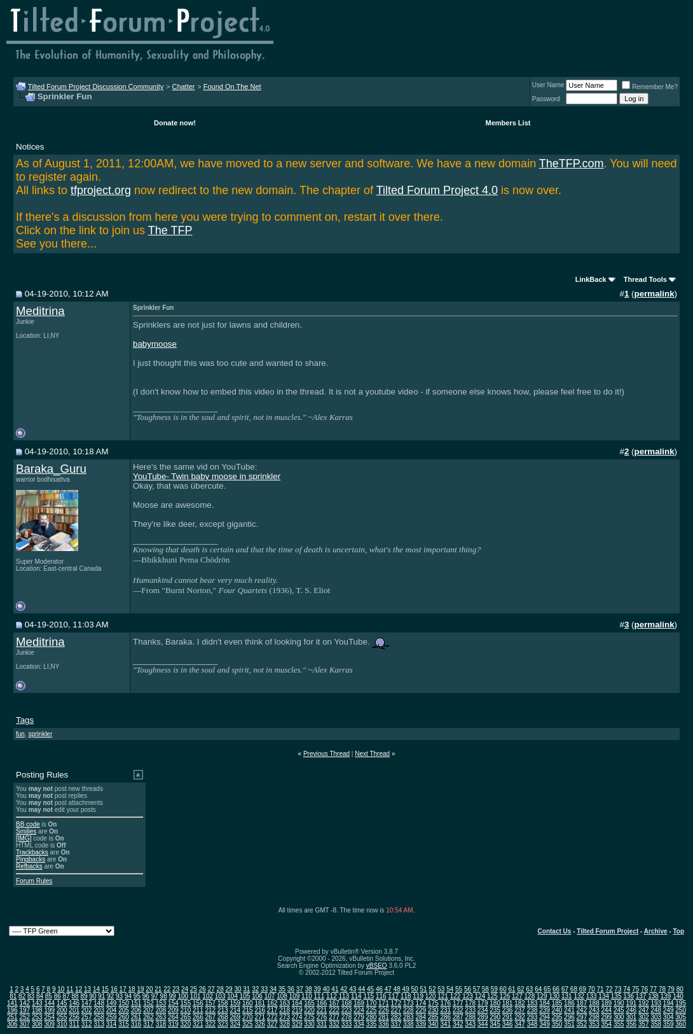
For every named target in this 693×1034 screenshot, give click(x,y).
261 (136, 1017)
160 (247, 1003)
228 (408, 1010)
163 (284, 1003)
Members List (508, 123)
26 (202, 989)
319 (173, 1024)
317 (148, 1024)
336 (383, 1024)
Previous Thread (326, 753)
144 (49, 1003)
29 (228, 989)
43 (352, 989)
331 (322, 1024)
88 (75, 996)
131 (566, 996)
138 (653, 996)
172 (396, 1003)
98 (163, 996)
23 (175, 989)
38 (308, 989)
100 (182, 996)
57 (476, 989)
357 (643, 1024)
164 (297, 1003)
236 (507, 1010)
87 (66, 996)
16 (114, 989)
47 (388, 989)
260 (123, 1017)
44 (361, 989)
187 (582, 1003)
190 (619, 1003)
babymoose (155, 344)
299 (606, 1017)
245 (619, 1010)
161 (259, 1003)
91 (101, 996)
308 (37, 1024)
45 (370, 989)
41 (334, 989)
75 (635, 989)
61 (511, 989)
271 (259, 1017)
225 (371, 1010)
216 (259, 1010)
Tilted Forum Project (607, 931)
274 (297, 1017)
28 (220, 989)
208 (161, 1010)
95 (137, 996)
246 (631, 1010)
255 (62, 1017)
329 (297, 1024)
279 (358, 1017)
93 (119, 996)
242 (582, 1010)
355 (619, 1024)
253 (37, 1017)
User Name (548, 84)
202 (86, 1010)
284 (420, 1017)
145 (62, 1003)
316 (136, 1024)
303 (655, 1017)
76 (644, 989)
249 (668, 1010)
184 (544, 1003)
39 (317, 989)
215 (247, 1010)
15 (105, 989)
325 (247, 1024)
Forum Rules (34, 880)
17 (123, 989)
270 (247, 1017)
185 (557, 1003)
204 (111, 1010)
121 (442, 996)
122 (455, 996)
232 (458, 1010)
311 (74, 1024)
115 (368, 996)
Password (546, 98)
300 (619, 1017)
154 (173, 1003)
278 (346, 1017)
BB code (28, 824)
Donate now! (175, 123)
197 (24, 1010)
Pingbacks (30, 859)
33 (264, 989)
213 (222, 1010)
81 (13, 996)
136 (628, 996)
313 (98, 1024)
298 (594, 1017)
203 (98, 1010)
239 (544, 1010)
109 (294, 996)
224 (358, 1010)
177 (458, 1003)
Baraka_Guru (51, 468)
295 (557, 1017)
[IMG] (23, 838)
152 (148, 1003)
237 (519, 1010)
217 (272, 1010)
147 (86, 1003)
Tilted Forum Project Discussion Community (96, 86)
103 (220, 996)
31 (246, 989)
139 (666, 996)
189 (606, 1003)
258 (98, 1017)
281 (383, 1017)
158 (222, 1003)
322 (210, 1024)
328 (284, 1024)
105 (245, 996)
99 (171, 996)
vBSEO (376, 965)
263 (161, 1017)
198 (37, 1010)
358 (655, 1024)
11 (69, 989)
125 (492, 996)
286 (445, 1017)
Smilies (26, 831)
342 (458, 1024)
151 (136, 1003)
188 (594, 1003)
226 (383, 1010)
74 (626, 989)
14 (96, 989)
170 (371, 1003)
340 (433, 1024)
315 (123, 1024)
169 (358, 1003)
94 (128, 996)
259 (111, 1017)
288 (470, 1017)
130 (554, 996)
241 (569, 1010)
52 (432, 989)
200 (62, 1010)
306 (12, 1024)
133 (591, 996)
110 (306, 996)
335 (371, 1024)
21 (157, 989)
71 (600, 989)
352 (582, 1024)
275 (309, 1017)
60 (503, 989)
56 (467, 989)
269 (235, 1017)
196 (12, 1010)
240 (557, 1010)
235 (495, 1010)
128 (530, 996)
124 (480, 996)
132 (578, 996)
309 (49, 1024)
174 (420, 1003)
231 (445, 1010)
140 (678, 996)
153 (161, 1003)
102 (207, 996)
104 (232, 996)
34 (273, 989)
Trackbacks (32, 852)
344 (482, 1024)
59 (494, 989)
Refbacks (29, 866)
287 (458, 1017)
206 (136, 1010)
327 (272, 1024)
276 (322, 1017)
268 (222, 1017)
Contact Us (555, 931)
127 (517, 996)
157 (210, 1003)
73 (617, 989)
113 (343, 996)
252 (24, 1017)
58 (485, 989)
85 (48, 996)
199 (49, 1010)
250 (680, 1010)
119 (418, 996)
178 (470, 1003)
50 (414, 989)
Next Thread (372, 753)
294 (544, 1017)
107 (269, 996)
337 (396, 1024)
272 (272, 1017)
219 (297, 1010)
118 (406, 996)
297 (582, 1017)
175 (433, 1003)
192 (643, 1003)
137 (641, 996)
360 (680, 1024)
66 (555, 989)
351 (569, 1024)
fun (20, 733)
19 (140, 989)
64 (538, 989)
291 (507, 1017)
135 (616, 996)
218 (284, 1010)
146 (74, 1003)
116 (381, 996)
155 (186, 1003)
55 (458, 989)
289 (482, 1017)
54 (449, 989)
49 (405, 989)
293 (532, 1017)
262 (148, 1017)
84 (39, 996)
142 (24, 1003)
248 (655, 1010)
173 (408, 1003)
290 (495, 1017)
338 (408, 1024)
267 (210, 1017)
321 (198, 1024)
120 (430, 996)
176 (445, 1003)
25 (193, 989)
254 (49, 1017)
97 (154, 996)
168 (346, 1003)
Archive (656, 931)
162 (272, 1003)
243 (594, 1010)
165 (309, 1003)
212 (210, 1010)
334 (358, 1024)
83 (30, 996)
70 (591, 989)
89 (83, 996)
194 (668, 1003)
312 (86, 1024)
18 (131, 989)
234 (482, 1010)
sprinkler (40, 733)
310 (62, 1024)
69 (582, 989)
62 (520, 989)
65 (547, 989)
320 (186, 1024)
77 (653, 989)
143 (37, 1003)
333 (346, 1024)
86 (57, 996)
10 (60, 989)
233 (470, 1010)
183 (532, 1003)
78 (662, 989)
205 (123, 1010)
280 (371, 1017)
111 (319, 996)
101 (195, 996)
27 (211, 989)
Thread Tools (645, 279)
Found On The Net (232, 86)
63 (529, 989)
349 (544, 1024)
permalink (655, 293)
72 (608, 989)
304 (668, 1017)
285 (433, 1017)
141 (12, 1003)
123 (467, 996)
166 (322, 1003)
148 (98, 1003)
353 (594, 1024)
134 (603, 996)
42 (343, 989)
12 (78, 989)
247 (643, 1010)
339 (420, 1024)
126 (505, 996)
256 (74, 1017)
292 (519, 1017)
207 (148, 1010)
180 (495, 1003)
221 (322, 1010)
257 (86, 1017)
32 (255, 989)
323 (222, 1024)
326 (259, 1024)
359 (668, 1024)
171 (383, 1003)
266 (198, 1017)
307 (24, 1024)
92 (110, 996)
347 (519, 1024)
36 (290, 989)
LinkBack (591, 279)
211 (198, 1010)
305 (680, 1017)
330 (309, 1024)
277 (334, 1017)
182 (519, 1003)
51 (423, 989)
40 (325, 989)
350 (557, 1024)
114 (356, 996)
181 (507, 1003)
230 (433, 1010)
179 (482, 1003)
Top (678, 931)
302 (643, 1017)
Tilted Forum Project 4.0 (437, 190)
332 (334, 1024)
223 (346, 1010)
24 (184, 989)
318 (161, 1024)
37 (299, 989)
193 (655, 1003)
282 (396, 1017)
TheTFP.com (571, 163)
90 (92, 996)
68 (573, 989)
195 (680, 1003)
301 (631, 1017)
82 (21, 996)
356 (631, 1024)
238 (532, 1010)
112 (331, 996)
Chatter (183, 86)
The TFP (170, 230)
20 (149, 989)
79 (671, 989)
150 (123, 1003)
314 (111, 1024)
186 (569, 1003)
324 (235, 1024)
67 (564, 989)
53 (440, 989)
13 (87, 989)
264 (173, 1017)
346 (507, 1024)
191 (631, 1003)
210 (186, 1010)
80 (679, 989)
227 (396, 1010)
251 (12, 1017)
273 (284, 1017)
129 (542, 996)
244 (606, 1010)
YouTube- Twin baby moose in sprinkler (206, 476)
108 (282, 996)
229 (420, 1010)
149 (111, 1003)
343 (470, 1024)
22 (166, 989)
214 (235, 1010)
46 (379, 989)
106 (257, 996)
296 (569, 1017)
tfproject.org (101, 190)
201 (74, 1010)
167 (334, 1003)
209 (173, 1010)
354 (606, 1024)
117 (393, 996)
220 (309, 1010)
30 (237, 989)
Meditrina (40, 311)
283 (408, 1017)
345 (495, 1024)
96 (145, 996)
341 (445, 1024)
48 (397, 989)
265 (186, 1017)
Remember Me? (650, 86)
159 (235, 1003)
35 (281, 989)
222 (334, 1010)
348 (532, 1024)
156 (198, 1003)
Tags (25, 720)
